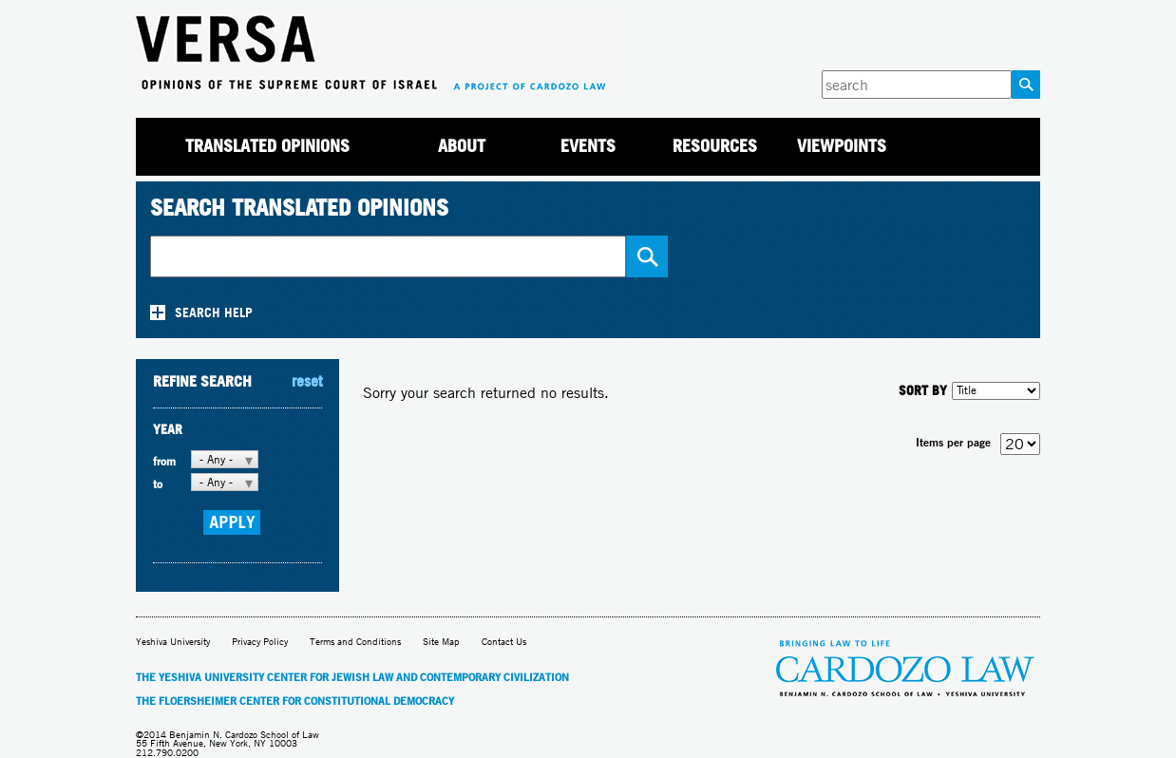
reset (307, 380)
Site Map (441, 641)
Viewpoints (841, 146)
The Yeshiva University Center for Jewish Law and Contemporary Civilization (352, 677)
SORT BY (923, 390)
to (157, 484)
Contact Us (504, 641)
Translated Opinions (267, 146)
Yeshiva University (173, 641)
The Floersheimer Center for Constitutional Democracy (295, 701)
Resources (715, 146)
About (461, 146)
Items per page (953, 442)
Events (588, 146)
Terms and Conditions (355, 641)
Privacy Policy (260, 641)
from (164, 461)
